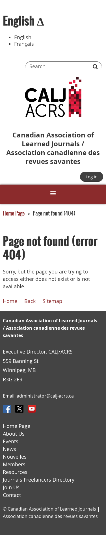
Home (10, 301)
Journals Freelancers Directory (38, 480)
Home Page (14, 213)
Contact (12, 495)
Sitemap (52, 301)
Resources (15, 472)
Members (14, 464)
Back (30, 301)
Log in (92, 176)
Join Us (11, 487)
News (9, 449)
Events (10, 441)
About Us (14, 433)
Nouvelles (15, 457)
